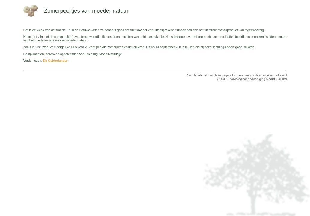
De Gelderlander (55, 60)
